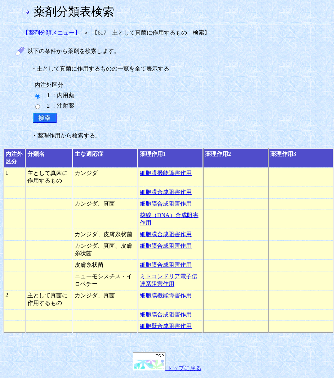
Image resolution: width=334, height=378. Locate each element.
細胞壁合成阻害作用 (166, 326)
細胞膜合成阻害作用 (166, 192)
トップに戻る (167, 368)
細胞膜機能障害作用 (166, 173)
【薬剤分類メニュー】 (51, 33)
